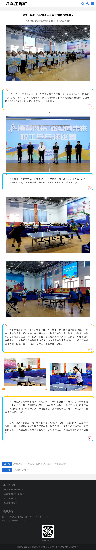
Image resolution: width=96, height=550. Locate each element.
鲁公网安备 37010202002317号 (67, 547)
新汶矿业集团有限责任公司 (14, 494)
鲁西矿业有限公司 (11, 503)
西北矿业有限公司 (11, 498)
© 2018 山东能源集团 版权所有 (28, 547)
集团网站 (87, 3)
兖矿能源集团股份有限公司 (14, 489)
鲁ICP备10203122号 (48, 547)
